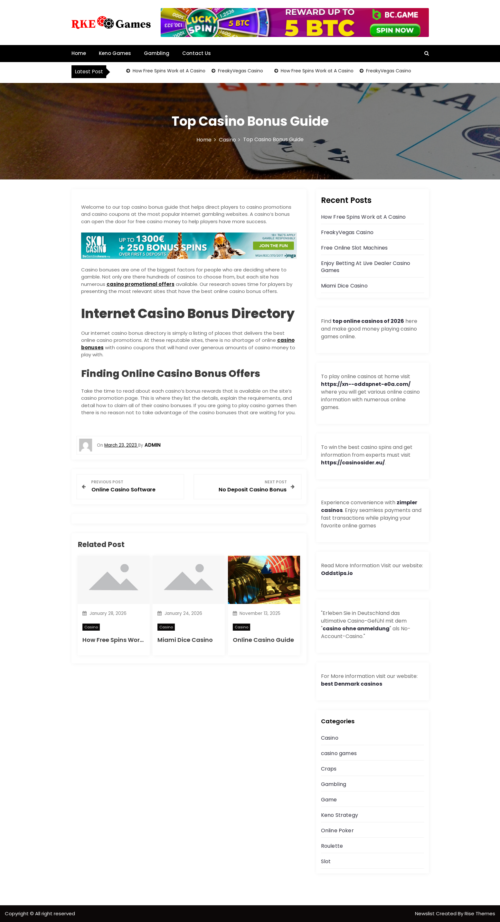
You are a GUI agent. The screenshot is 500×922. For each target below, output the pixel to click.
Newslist (425, 913)
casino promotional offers (141, 284)
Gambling (156, 53)
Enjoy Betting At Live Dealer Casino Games (365, 267)
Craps (329, 768)
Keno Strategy (339, 815)
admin (153, 445)
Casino (91, 627)
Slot (326, 861)
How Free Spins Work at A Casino (168, 71)
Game (329, 799)
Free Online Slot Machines (354, 247)
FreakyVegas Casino (240, 71)
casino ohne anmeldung (356, 628)
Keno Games (115, 53)
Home (78, 53)
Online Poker (337, 830)
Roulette (332, 846)
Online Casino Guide (263, 640)
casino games (339, 753)
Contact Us (196, 53)
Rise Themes (480, 913)
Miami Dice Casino (185, 640)
